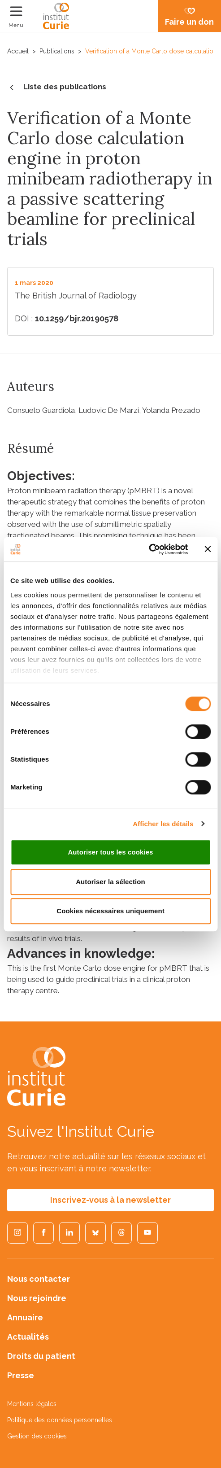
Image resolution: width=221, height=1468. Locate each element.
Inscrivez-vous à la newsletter (110, 1200)
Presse (20, 1375)
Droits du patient (41, 1356)
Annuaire (25, 1317)
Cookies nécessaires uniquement (110, 911)
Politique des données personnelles (59, 1420)
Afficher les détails (163, 824)
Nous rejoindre (36, 1298)
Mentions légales (31, 1403)
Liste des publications (56, 87)
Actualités (28, 1336)
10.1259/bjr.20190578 (76, 318)
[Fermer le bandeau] (207, 549)
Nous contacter (38, 1279)
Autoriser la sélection (110, 881)
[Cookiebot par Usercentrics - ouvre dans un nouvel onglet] (148, 549)
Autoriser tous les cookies (110, 852)
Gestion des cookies (37, 1436)
